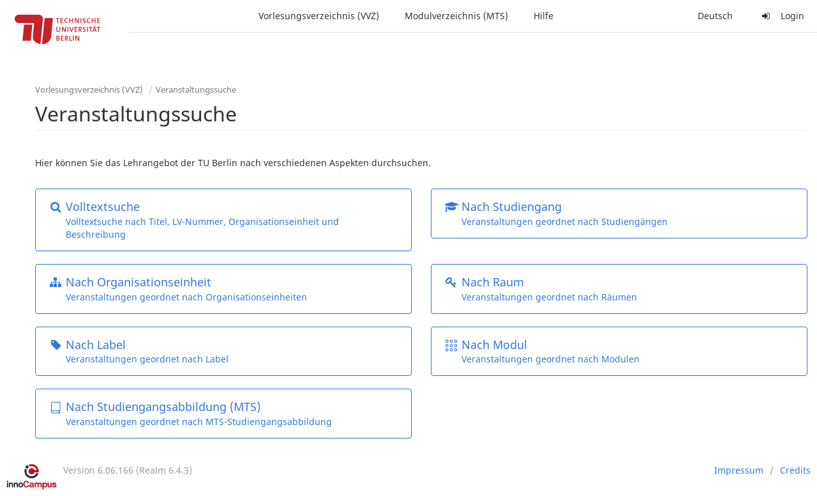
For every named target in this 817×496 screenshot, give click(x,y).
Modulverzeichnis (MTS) (456, 16)
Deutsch (715, 16)
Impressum (738, 470)
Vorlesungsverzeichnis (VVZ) (319, 16)
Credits (795, 470)
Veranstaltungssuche (196, 89)
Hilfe (543, 16)
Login (781, 16)
